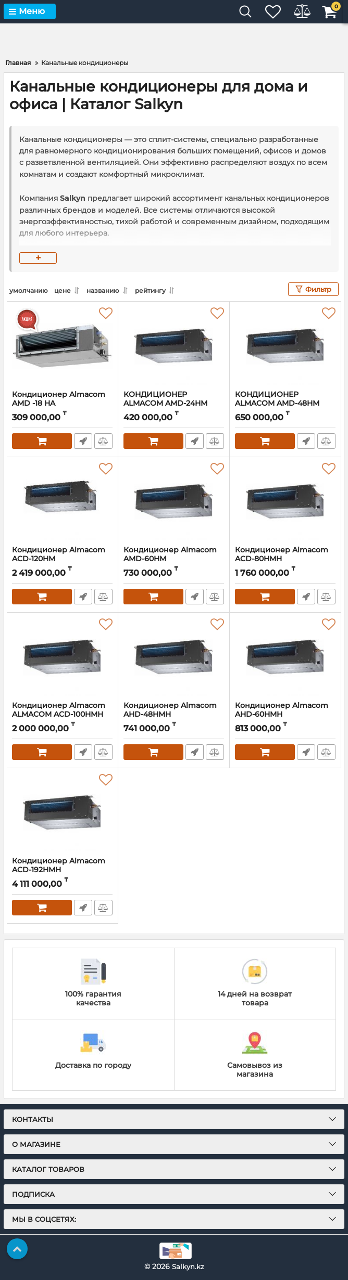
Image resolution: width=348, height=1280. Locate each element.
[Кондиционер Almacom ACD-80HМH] (285, 501)
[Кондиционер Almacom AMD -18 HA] (62, 346)
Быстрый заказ (82, 441)
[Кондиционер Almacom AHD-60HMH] (285, 657)
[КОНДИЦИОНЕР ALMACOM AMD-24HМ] (173, 346)
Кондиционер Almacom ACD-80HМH (285, 559)
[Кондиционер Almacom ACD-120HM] (62, 501)
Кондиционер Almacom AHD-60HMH (285, 714)
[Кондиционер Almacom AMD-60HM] (173, 501)
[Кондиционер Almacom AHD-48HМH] (173, 657)
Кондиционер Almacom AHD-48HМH (173, 714)
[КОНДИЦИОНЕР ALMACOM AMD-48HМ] (285, 346)
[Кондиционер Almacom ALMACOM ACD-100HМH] (62, 657)
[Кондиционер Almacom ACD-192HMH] (62, 812)
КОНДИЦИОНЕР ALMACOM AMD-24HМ (173, 403)
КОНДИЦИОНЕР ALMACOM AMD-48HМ (285, 403)
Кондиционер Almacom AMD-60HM (173, 559)
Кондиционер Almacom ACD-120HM (62, 559)
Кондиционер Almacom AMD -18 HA (62, 403)
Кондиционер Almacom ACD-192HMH (62, 870)
